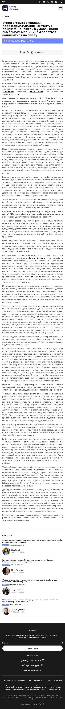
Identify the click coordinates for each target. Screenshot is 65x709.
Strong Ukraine (36, 258)
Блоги (5, 545)
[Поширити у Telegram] (24, 52)
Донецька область (16, 565)
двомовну (36, 277)
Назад (6, 16)
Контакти (58, 680)
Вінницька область (16, 604)
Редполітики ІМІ (36, 680)
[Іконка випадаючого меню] (60, 8)
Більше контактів (31, 671)
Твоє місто (36, 92)
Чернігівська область (17, 585)
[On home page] (7, 8)
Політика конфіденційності (15, 680)
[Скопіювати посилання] (38, 52)
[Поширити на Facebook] (20, 52)
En (3, 2)
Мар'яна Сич (27, 41)
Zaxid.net (8, 92)
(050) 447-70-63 (31, 660)
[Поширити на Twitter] (28, 52)
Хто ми (48, 680)
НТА (17, 94)
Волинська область (16, 545)
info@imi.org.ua (31, 665)
